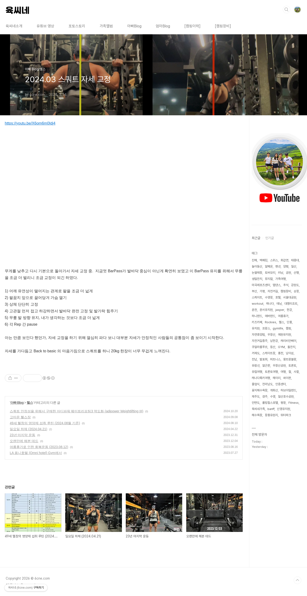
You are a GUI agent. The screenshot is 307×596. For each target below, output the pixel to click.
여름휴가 (283, 316)
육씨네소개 (14, 26)
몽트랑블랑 (289, 359)
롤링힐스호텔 (270, 402)
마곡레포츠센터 (261, 285)
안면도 (256, 402)
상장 (296, 291)
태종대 (295, 260)
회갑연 (284, 260)
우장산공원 (279, 365)
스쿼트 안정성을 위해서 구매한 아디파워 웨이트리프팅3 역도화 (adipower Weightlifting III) (76, 411)
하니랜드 (257, 316)
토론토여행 (271, 372)
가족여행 (280, 279)
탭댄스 (277, 285)
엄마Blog (163, 26)
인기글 (269, 238)
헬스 (30, 402)
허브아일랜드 (288, 390)
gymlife (278, 328)
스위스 (274, 260)
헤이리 (277, 378)
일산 (293, 266)
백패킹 (263, 260)
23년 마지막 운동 (22, 435)
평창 (283, 402)
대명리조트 (290, 303)
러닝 (280, 272)
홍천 (280, 353)
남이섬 (290, 353)
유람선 (256, 365)
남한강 (274, 341)
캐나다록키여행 (261, 378)
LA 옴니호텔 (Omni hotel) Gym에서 (36, 453)
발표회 (263, 359)
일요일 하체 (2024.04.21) (28, 429)
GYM (281, 347)
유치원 (256, 328)
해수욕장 (257, 415)
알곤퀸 (266, 365)
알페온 (269, 266)
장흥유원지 (271, 415)
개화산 (274, 390)
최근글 (256, 238)
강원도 (295, 285)
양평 (285, 266)
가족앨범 (106, 26)
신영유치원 (283, 409)
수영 (272, 396)
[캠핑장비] (223, 26)
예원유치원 (284, 334)
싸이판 (287, 378)
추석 (285, 285)
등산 (272, 347)
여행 (283, 372)
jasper (279, 310)
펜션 (278, 266)
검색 (286, 9)
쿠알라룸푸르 (259, 347)
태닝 (279, 303)
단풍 (289, 322)
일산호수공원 (286, 396)
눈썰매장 (257, 272)
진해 (254, 260)
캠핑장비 (286, 291)
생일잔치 (257, 279)
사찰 (296, 372)
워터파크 (286, 415)
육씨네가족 (258, 409)
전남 (254, 359)
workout (257, 303)
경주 (264, 396)
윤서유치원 (266, 310)
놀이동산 (257, 266)
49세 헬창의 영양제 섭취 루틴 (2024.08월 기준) (45, 423)
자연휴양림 (258, 334)
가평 (262, 291)
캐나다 (270, 303)
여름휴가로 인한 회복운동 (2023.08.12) (39, 447)
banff (270, 409)
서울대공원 (289, 297)
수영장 (269, 297)
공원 (288, 272)
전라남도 (267, 384)
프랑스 (266, 328)
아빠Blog (134, 26)
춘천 (254, 310)
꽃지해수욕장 (259, 390)
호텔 (278, 297)
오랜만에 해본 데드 (24, 441)
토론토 (292, 365)
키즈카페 (257, 322)
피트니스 (275, 359)
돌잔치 (291, 347)
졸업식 (256, 384)
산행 (296, 272)
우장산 (271, 334)
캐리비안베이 (288, 341)
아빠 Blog (17, 402)
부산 (254, 291)
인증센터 (280, 384)
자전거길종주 (259, 341)
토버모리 (270, 272)
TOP (297, 580)
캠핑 (288, 328)
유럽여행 (257, 372)
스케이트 (257, 297)
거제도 (256, 353)
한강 (289, 310)
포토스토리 (77, 26)
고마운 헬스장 (20, 417)
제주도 (256, 396)
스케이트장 (268, 353)
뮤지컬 (269, 279)
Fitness (293, 402)
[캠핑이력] (192, 26)
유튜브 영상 (45, 26)
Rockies (270, 322)
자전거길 (272, 291)
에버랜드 (270, 316)
